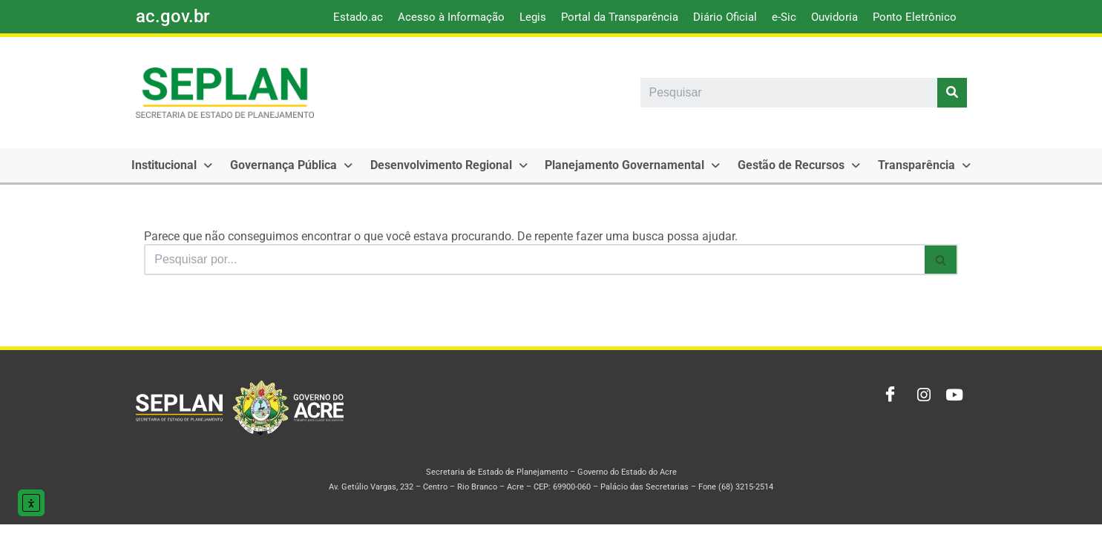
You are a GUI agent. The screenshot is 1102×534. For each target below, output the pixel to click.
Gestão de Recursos (770, 165)
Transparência (888, 165)
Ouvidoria (834, 17)
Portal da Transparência (619, 17)
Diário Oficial (725, 17)
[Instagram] (919, 405)
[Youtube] (952, 405)
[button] (168, 165)
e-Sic (784, 17)
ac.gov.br (172, 16)
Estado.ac (358, 17)
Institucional (168, 165)
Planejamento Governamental (610, 165)
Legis (532, 17)
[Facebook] (887, 405)
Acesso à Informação (451, 17)
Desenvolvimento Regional (432, 165)
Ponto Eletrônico (915, 17)
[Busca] (534, 259)
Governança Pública (281, 165)
